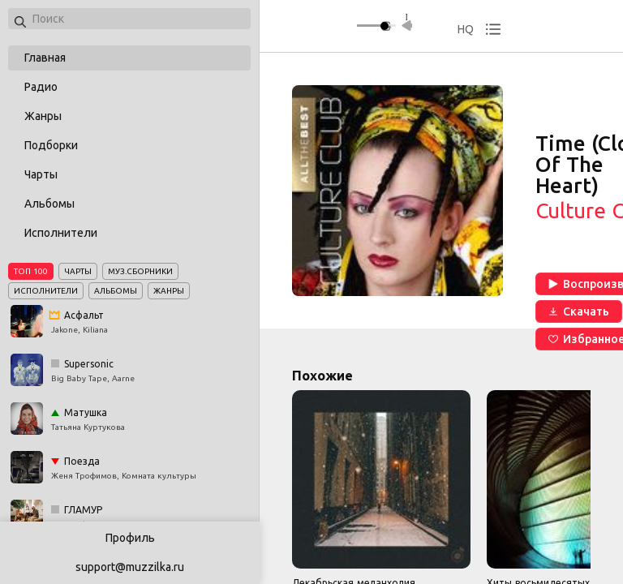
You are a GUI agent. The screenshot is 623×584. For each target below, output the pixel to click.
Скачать (578, 311)
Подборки (51, 145)
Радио (41, 86)
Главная (45, 57)
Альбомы (49, 203)
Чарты (41, 174)
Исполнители (60, 232)
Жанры (43, 116)
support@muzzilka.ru (129, 566)
